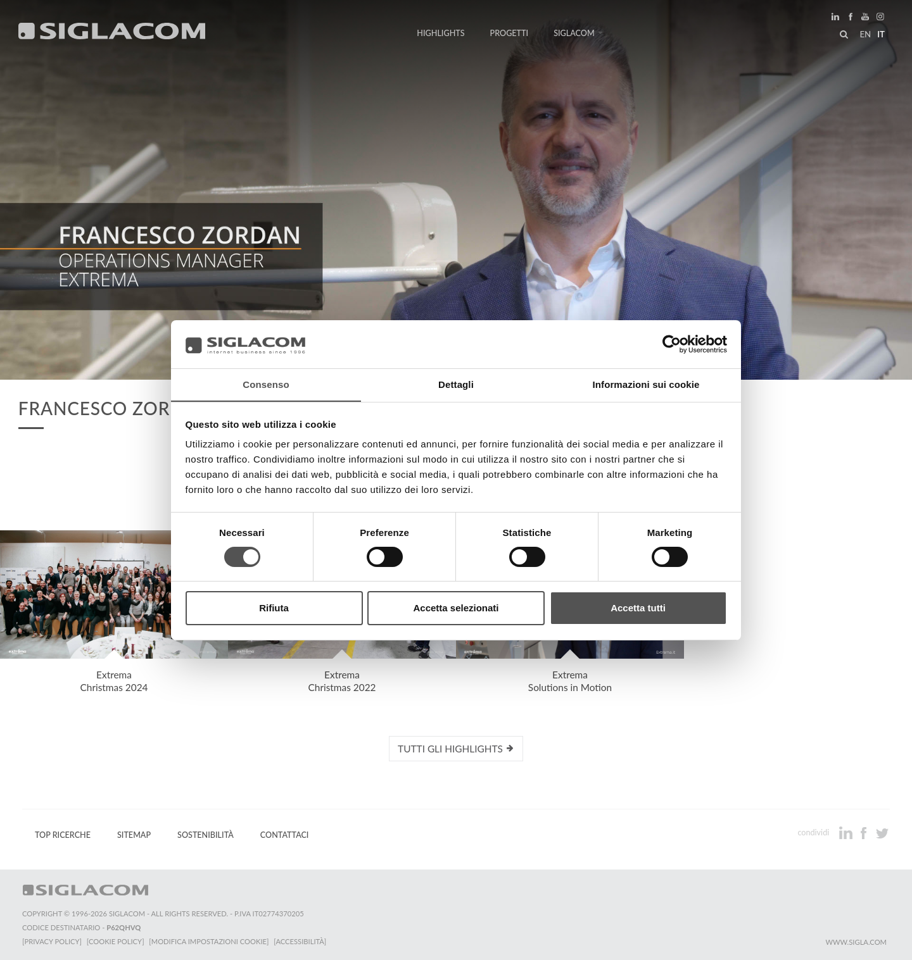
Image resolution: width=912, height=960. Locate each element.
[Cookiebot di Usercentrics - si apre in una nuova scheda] (671, 343)
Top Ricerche (63, 835)
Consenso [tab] (266, 384)
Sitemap (134, 835)
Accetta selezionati (455, 608)
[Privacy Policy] (52, 941)
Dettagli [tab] (456, 384)
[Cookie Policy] (115, 941)
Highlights (440, 33)
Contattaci (284, 835)
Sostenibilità (205, 835)
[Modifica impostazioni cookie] (209, 941)
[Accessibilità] (300, 941)
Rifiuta (274, 608)
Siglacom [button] (578, 33)
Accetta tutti (638, 608)
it (881, 34)
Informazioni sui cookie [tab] (646, 384)
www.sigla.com (856, 942)
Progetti (509, 33)
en (865, 34)
